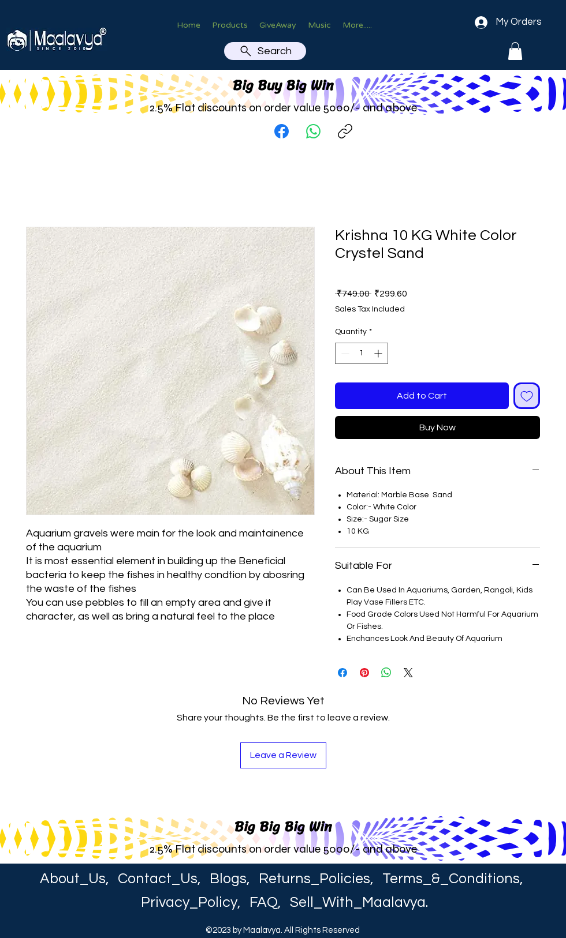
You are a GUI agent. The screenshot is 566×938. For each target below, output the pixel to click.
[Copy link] (345, 131)
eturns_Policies (319, 878)
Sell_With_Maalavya (358, 902)
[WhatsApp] (313, 131)
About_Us (73, 878)
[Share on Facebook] (342, 673)
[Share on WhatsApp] (386, 673)
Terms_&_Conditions (451, 878)
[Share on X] (408, 673)
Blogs (228, 878)
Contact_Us (158, 878)
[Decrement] (344, 353)
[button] (515, 51)
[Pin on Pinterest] (364, 673)
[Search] (265, 51)
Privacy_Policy (189, 902)
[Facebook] (281, 131)
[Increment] (379, 353)
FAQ (264, 902)
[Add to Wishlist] (526, 395)
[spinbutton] (361, 353)
